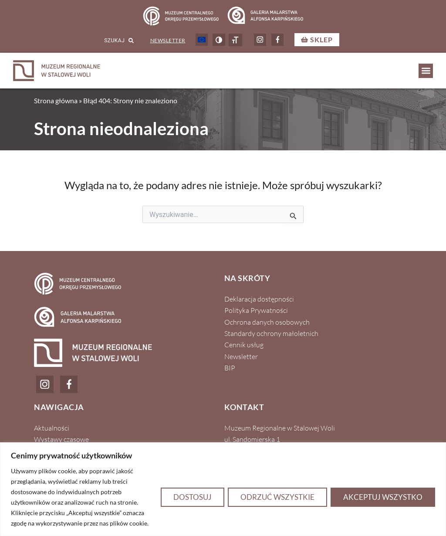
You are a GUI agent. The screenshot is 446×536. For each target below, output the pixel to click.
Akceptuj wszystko (382, 497)
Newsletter (168, 40)
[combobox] (106, 41)
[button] (426, 71)
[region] (223, 489)
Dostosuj (192, 497)
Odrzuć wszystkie (277, 497)
